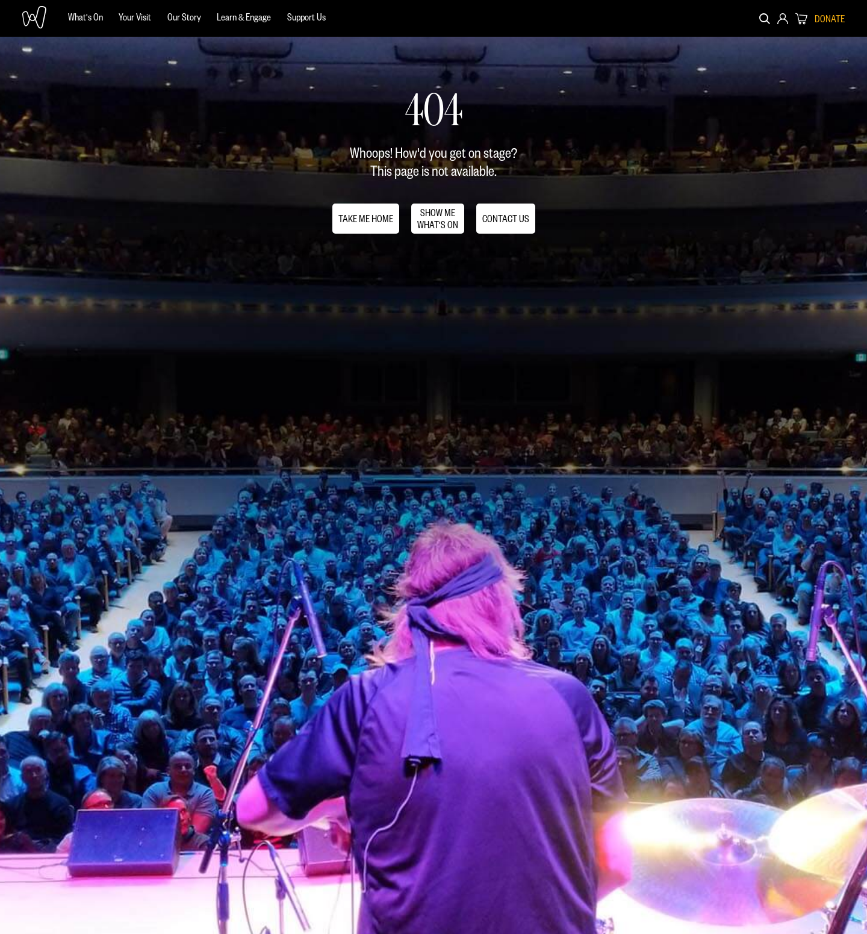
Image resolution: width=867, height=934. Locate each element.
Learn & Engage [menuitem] (244, 16)
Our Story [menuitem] (184, 16)
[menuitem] (85, 18)
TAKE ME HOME (365, 218)
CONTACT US (505, 218)
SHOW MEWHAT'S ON (437, 218)
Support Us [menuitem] (306, 16)
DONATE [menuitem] (830, 18)
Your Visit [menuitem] (135, 16)
